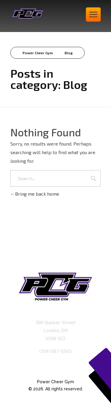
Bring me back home (34, 194)
